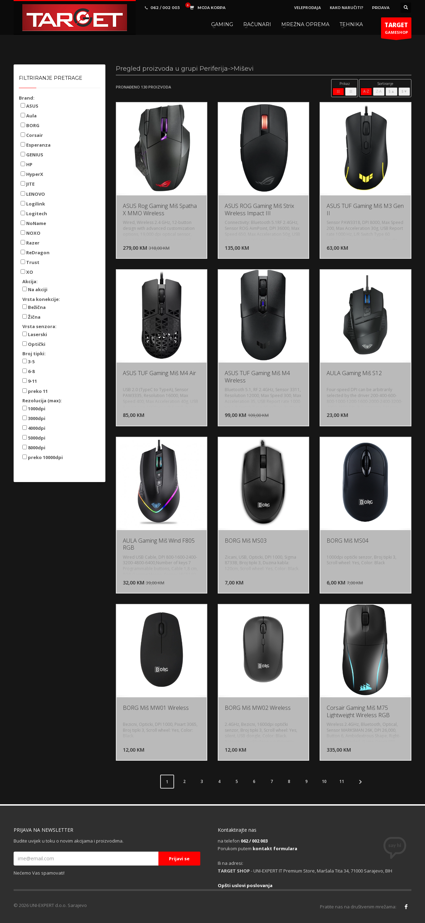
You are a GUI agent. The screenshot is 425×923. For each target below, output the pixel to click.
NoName (33, 223)
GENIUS (32, 155)
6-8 (28, 371)
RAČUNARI (257, 24)
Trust (30, 262)
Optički (33, 344)
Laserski (34, 334)
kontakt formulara (275, 848)
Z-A (379, 91)
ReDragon (35, 252)
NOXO (30, 233)
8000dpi (33, 447)
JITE (28, 184)
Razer (30, 243)
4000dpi (33, 428)
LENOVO (33, 194)
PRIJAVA (380, 7)
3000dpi (33, 418)
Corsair (32, 135)
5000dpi (33, 438)
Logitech (34, 213)
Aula (29, 116)
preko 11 (35, 391)
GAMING (222, 24)
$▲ (391, 91)
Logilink (33, 204)
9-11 (29, 381)
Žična (31, 317)
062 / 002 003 (254, 841)
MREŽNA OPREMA (305, 24)
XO (27, 272)
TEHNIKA (351, 24)
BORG (30, 125)
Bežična (34, 307)
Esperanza (36, 145)
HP (26, 164)
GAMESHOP (396, 29)
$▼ (404, 91)
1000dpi (33, 408)
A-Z (366, 91)
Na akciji (34, 289)
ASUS (29, 106)
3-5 (28, 361)
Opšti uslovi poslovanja (245, 885)
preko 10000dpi (42, 457)
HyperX (32, 174)
